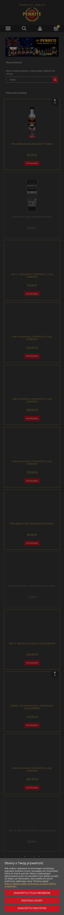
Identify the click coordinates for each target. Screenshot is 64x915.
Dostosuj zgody (32, 900)
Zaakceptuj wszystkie (32, 908)
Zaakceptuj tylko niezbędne (32, 893)
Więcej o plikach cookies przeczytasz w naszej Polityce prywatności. (30, 885)
